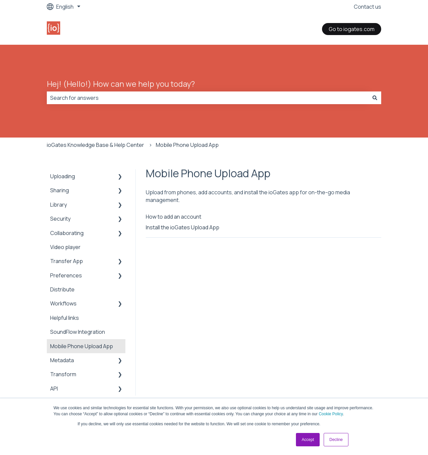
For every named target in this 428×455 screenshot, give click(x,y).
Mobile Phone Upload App (187, 145)
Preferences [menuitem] (66, 275)
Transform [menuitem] (63, 374)
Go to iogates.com (351, 29)
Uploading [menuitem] (62, 176)
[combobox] (207, 97)
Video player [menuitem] (65, 247)
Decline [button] (336, 439)
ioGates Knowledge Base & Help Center (95, 145)
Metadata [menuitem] (62, 360)
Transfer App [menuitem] (66, 261)
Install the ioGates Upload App (182, 227)
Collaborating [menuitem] (67, 233)
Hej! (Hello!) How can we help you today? (121, 83)
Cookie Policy (331, 414)
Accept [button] (308, 439)
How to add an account (173, 216)
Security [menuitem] (60, 218)
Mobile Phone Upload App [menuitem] (81, 346)
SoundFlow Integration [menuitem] (77, 331)
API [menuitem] (54, 388)
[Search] (374, 97)
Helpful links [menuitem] (64, 317)
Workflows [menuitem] (63, 303)
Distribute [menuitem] (62, 289)
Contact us (367, 6)
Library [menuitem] (58, 204)
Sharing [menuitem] (59, 190)
